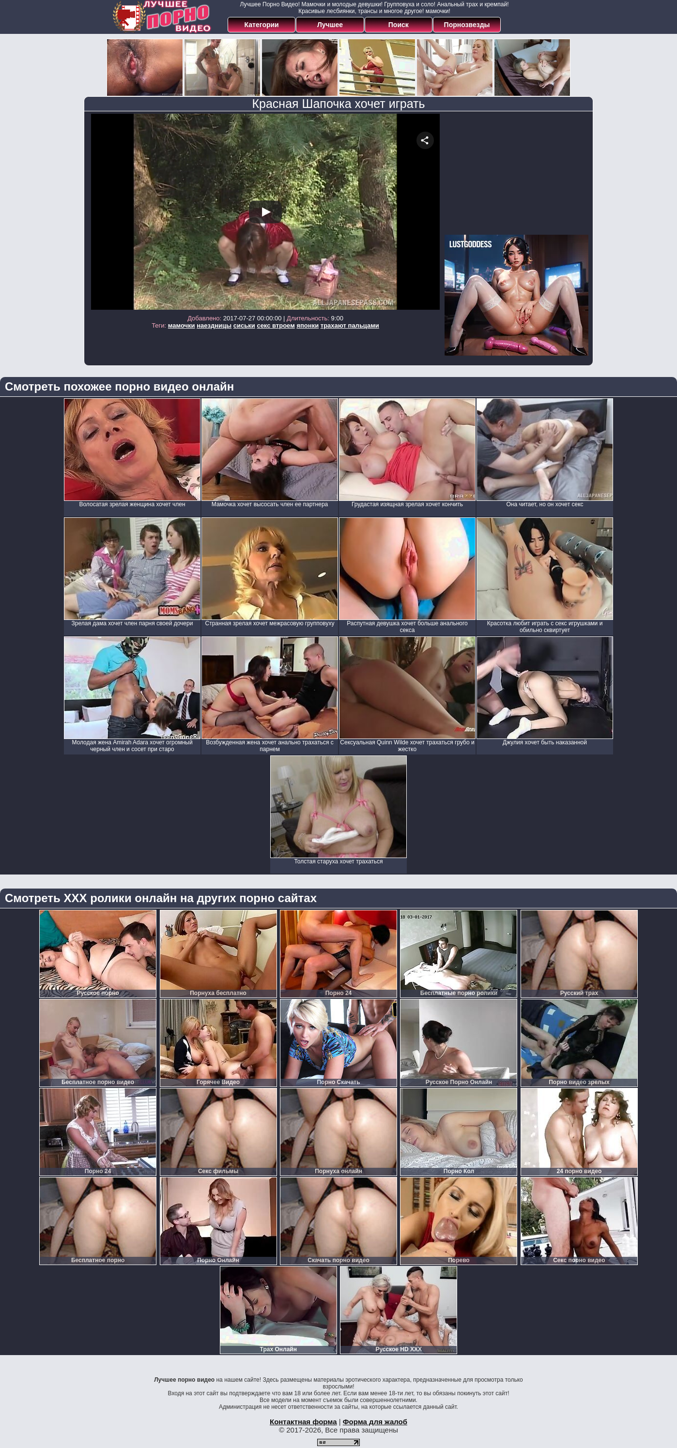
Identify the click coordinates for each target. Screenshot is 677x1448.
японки (307, 325)
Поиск (398, 25)
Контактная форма (303, 1422)
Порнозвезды (467, 25)
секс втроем (275, 325)
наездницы (214, 325)
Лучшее (330, 25)
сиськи (244, 325)
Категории (262, 25)
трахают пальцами (350, 325)
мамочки (181, 325)
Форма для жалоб (375, 1422)
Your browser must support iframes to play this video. (265, 212)
